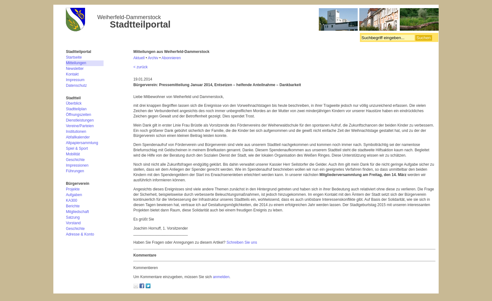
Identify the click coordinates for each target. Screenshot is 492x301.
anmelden (221, 277)
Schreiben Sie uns (242, 242)
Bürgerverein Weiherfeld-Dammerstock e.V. (252, 20)
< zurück (140, 67)
